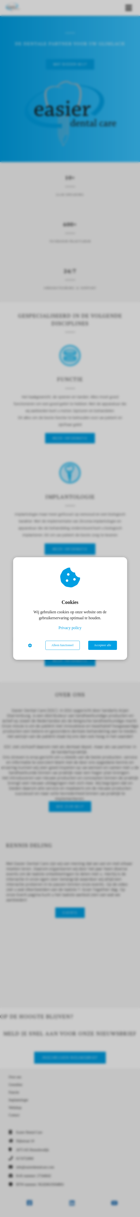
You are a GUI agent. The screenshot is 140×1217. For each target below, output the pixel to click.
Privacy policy (70, 628)
